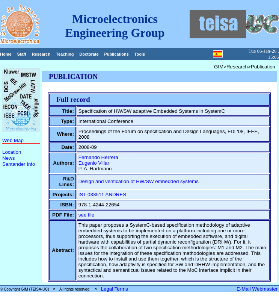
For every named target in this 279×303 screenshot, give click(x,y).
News (8, 158)
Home (6, 54)
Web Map (13, 140)
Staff (21, 54)
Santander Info (18, 164)
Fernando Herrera (98, 157)
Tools (139, 54)
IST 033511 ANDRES (102, 194)
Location (11, 152)
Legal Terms (114, 289)
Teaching (65, 54)
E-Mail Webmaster (258, 289)
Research (41, 54)
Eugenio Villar (93, 163)
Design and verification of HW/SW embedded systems (138, 181)
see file (86, 215)
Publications (116, 54)
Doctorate (88, 54)
